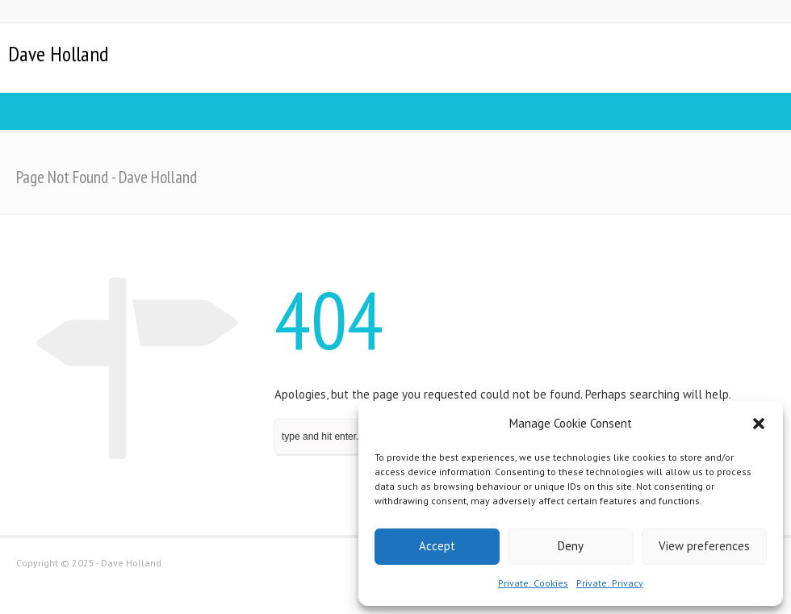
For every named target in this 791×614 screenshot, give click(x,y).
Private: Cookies (533, 583)
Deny (571, 545)
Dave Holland (58, 54)
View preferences (704, 545)
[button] (759, 424)
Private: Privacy (609, 583)
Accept (437, 545)
